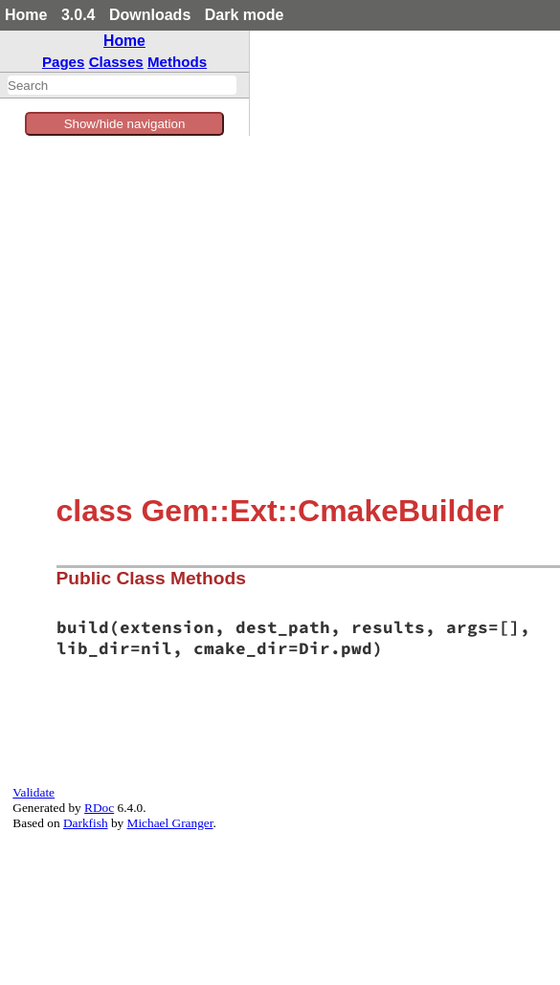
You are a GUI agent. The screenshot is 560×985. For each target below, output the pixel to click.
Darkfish (85, 823)
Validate (33, 792)
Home (26, 15)
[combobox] (122, 85)
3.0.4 (78, 15)
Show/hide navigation (125, 124)
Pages (63, 62)
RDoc (99, 807)
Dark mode (244, 15)
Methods (177, 62)
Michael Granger (170, 823)
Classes (116, 62)
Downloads (149, 15)
